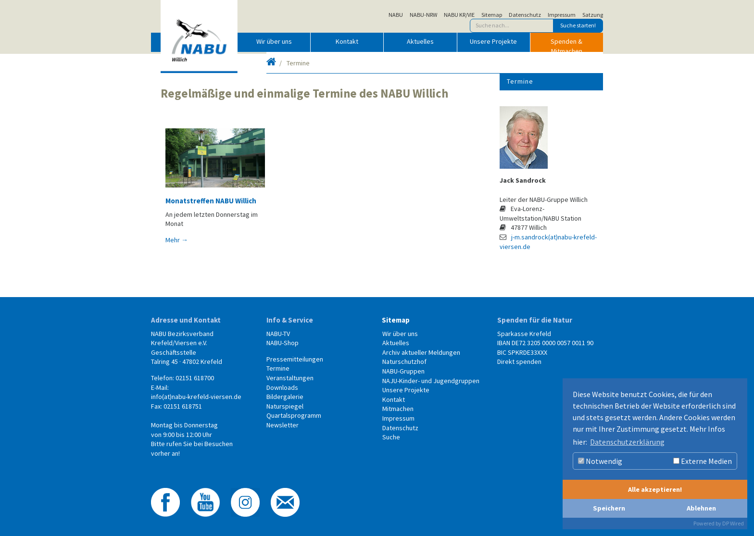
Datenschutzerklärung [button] (627, 442)
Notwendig (600, 461)
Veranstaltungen (290, 378)
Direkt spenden (519, 361)
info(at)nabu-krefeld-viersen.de (196, 396)
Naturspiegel (284, 406)
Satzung (592, 15)
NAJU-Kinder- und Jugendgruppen (430, 380)
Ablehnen (701, 508)
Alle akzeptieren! (655, 489)
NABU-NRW (423, 15)
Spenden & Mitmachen (566, 44)
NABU (396, 15)
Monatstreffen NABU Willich (210, 200)
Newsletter (282, 425)
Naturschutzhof (404, 361)
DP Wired (733, 523)
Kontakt (347, 41)
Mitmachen (398, 408)
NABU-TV (278, 333)
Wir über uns (274, 41)
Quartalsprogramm (293, 415)
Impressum (562, 15)
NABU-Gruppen (403, 371)
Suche (391, 437)
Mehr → (176, 240)
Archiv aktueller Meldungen (421, 352)
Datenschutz (525, 15)
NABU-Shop (282, 342)
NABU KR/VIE (459, 15)
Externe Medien (702, 461)
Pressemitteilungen (294, 359)
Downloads (282, 387)
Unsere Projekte (493, 41)
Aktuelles (420, 41)
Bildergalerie (284, 396)
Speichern (609, 508)
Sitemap (491, 15)
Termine (520, 81)
